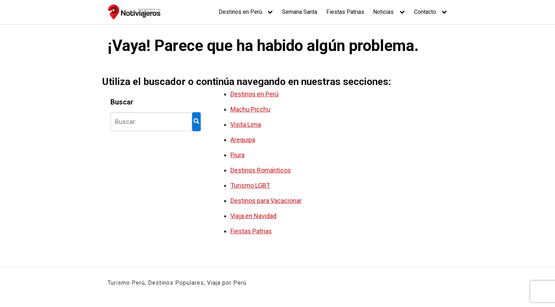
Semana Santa (299, 11)
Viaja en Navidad (253, 216)
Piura (237, 155)
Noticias (383, 11)
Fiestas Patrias (345, 11)
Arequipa (242, 139)
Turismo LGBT (250, 185)
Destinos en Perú (240, 11)
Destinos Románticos (260, 170)
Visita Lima (245, 124)
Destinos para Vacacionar (266, 200)
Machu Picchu (250, 109)
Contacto (425, 11)
